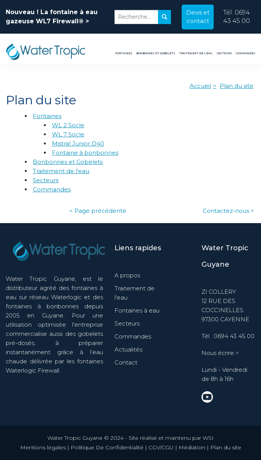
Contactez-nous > (228, 210)
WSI (208, 437)
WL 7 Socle (68, 134)
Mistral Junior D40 (78, 143)
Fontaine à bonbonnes (85, 152)
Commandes (245, 53)
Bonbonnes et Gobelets (155, 53)
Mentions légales (43, 447)
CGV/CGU (161, 447)
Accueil (200, 85)
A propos (127, 275)
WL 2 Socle (68, 125)
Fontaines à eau (137, 310)
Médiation (192, 447)
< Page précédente (97, 210)
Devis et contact (197, 17)
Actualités (128, 349)
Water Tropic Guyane (224, 256)
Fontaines (123, 53)
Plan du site (236, 85)
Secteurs (224, 53)
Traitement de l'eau (196, 53)
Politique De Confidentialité (107, 447)
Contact (125, 362)
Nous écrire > (220, 352)
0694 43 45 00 (234, 336)
